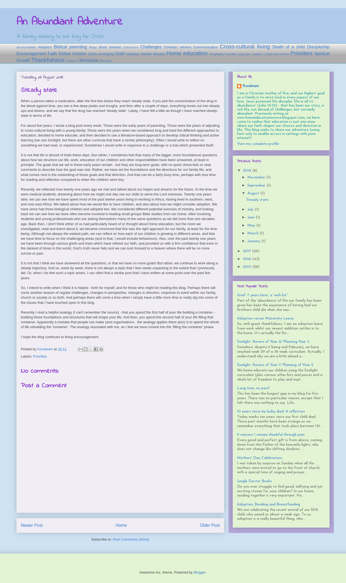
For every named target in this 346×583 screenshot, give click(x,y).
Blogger (199, 572)
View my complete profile (258, 144)
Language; (244, 54)
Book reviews (110, 47)
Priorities (301, 53)
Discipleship (318, 47)
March (253, 233)
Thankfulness (48, 60)
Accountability (26, 47)
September (257, 186)
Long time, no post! (253, 388)
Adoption (45, 47)
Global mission (72, 53)
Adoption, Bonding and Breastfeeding (268, 504)
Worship (105, 60)
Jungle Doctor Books (254, 481)
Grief (119, 53)
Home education (186, 53)
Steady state (257, 200)
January (254, 241)
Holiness (132, 54)
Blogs (93, 47)
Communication (205, 47)
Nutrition (284, 54)
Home (121, 525)
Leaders (257, 54)
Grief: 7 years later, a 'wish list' (262, 295)
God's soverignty (101, 54)
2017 (247, 251)
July (251, 210)
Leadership (271, 54)
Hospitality (216, 54)
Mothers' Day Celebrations (259, 458)
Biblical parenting (70, 47)
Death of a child (288, 47)
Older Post (210, 525)
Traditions (72, 60)
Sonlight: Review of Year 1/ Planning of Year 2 (275, 365)
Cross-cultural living (245, 46)
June (251, 217)
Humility (230, 54)
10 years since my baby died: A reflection (271, 411)
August (253, 193)
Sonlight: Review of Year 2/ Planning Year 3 (273, 342)
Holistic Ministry (153, 54)
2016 (247, 259)
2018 (247, 171)
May (251, 226)
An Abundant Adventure (69, 22)
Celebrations (131, 47)
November (256, 177)
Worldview (89, 60)
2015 (247, 267)
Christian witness (177, 47)
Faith (52, 53)
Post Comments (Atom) (131, 539)
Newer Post (32, 525)
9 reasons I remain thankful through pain (271, 435)
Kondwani (250, 86)
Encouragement (31, 53)
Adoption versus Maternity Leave (265, 319)
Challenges (151, 47)
